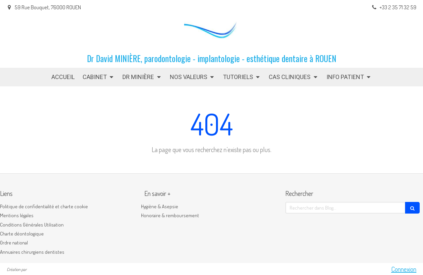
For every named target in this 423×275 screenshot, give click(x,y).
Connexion (403, 269)
